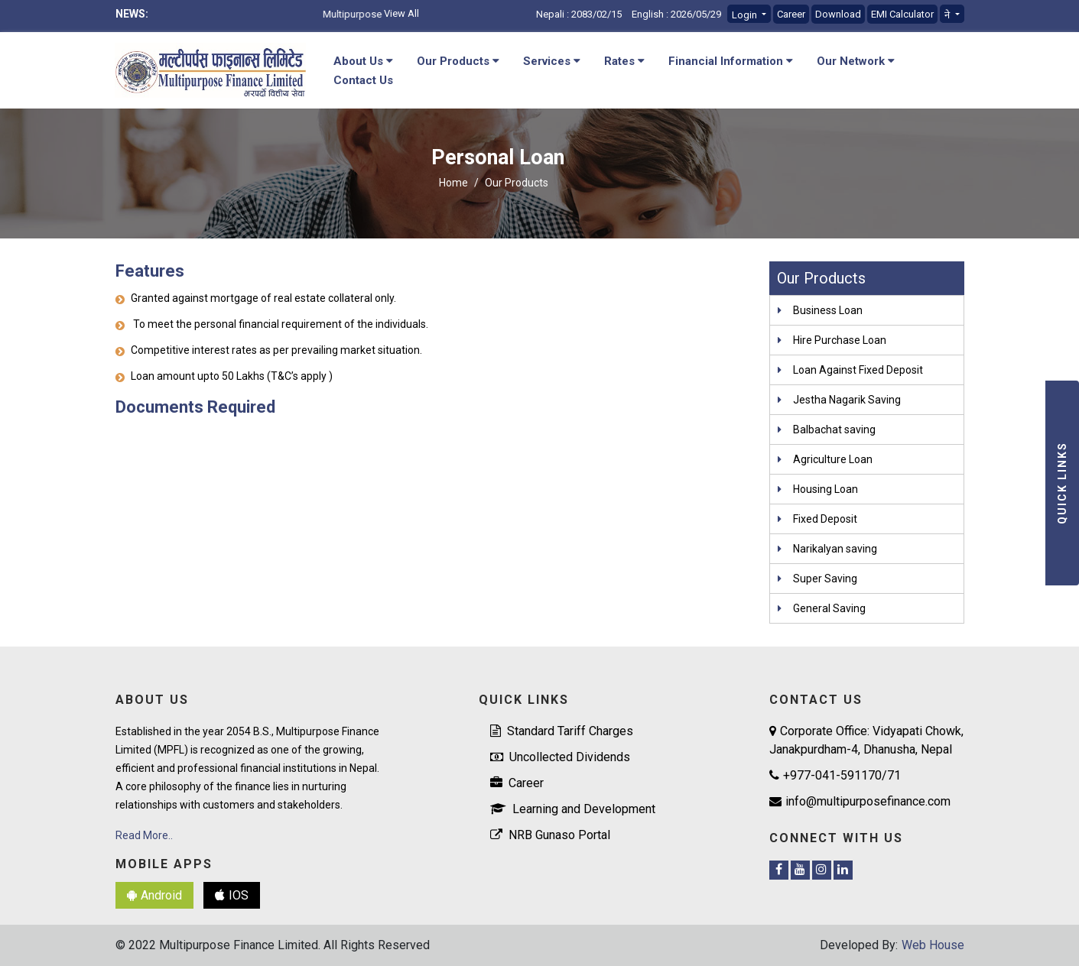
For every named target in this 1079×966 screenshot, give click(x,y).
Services (551, 61)
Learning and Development (572, 809)
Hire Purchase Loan (839, 340)
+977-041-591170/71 (835, 775)
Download (838, 14)
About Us (363, 61)
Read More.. (144, 835)
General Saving (829, 608)
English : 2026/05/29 (676, 14)
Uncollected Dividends (560, 757)
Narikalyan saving (835, 549)
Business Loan (828, 310)
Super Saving (825, 578)
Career (791, 14)
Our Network (856, 61)
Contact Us (363, 80)
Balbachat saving (834, 429)
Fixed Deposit (825, 519)
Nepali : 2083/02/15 (579, 14)
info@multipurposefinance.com (860, 801)
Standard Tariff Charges (561, 731)
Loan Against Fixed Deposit (858, 370)
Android (154, 895)
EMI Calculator (902, 14)
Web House (933, 945)
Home (453, 183)
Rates (624, 61)
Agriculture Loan (833, 459)
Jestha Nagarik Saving (847, 400)
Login (745, 15)
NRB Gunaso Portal (550, 835)
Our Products (458, 61)
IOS (232, 895)
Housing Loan (825, 489)
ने (948, 15)
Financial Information (730, 61)
